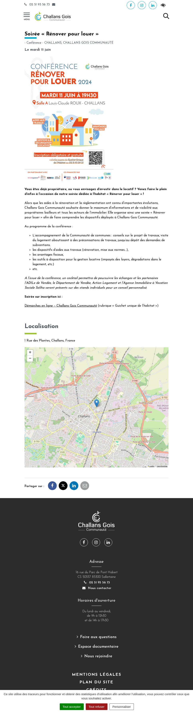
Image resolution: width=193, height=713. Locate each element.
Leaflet (151, 466)
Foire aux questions (98, 637)
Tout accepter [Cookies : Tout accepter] (72, 706)
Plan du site (96, 682)
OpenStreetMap (162, 466)
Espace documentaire (98, 647)
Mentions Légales (96, 675)
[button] (96, 403)
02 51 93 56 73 (37, 4)
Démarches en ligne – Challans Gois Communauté (61, 305)
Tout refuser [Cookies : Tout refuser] (96, 706)
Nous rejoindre (98, 656)
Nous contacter (96, 588)
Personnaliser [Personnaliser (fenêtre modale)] (121, 706)
